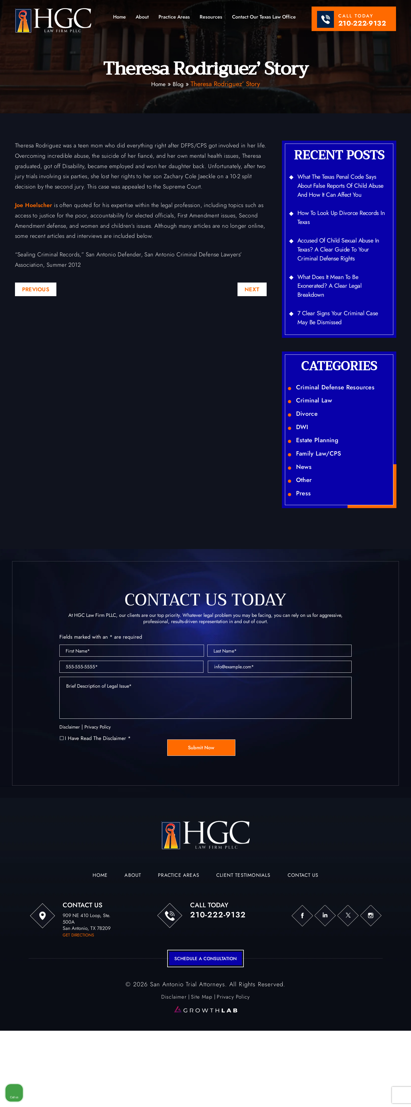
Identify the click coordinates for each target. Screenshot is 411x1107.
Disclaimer (71, 794)
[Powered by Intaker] (364, 1095)
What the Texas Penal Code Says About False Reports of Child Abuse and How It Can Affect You (338, 192)
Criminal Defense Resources (341, 415)
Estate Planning (320, 479)
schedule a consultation (205, 1026)
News (305, 512)
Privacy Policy (101, 794)
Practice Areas (174, 17)
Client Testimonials (246, 943)
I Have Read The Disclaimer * (98, 805)
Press (304, 544)
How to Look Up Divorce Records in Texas (332, 233)
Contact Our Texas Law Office (264, 17)
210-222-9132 (362, 23)
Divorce (308, 447)
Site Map (200, 1066)
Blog (179, 84)
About (142, 17)
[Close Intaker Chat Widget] (393, 933)
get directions (79, 1003)
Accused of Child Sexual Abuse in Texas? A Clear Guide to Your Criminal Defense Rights (342, 268)
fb (285, 983)
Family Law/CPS (322, 495)
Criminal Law (317, 431)
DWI (303, 463)
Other (305, 528)
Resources (211, 17)
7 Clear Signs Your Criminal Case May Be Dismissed (336, 343)
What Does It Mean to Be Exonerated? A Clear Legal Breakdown (334, 308)
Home (119, 17)
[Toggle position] (381, 933)
